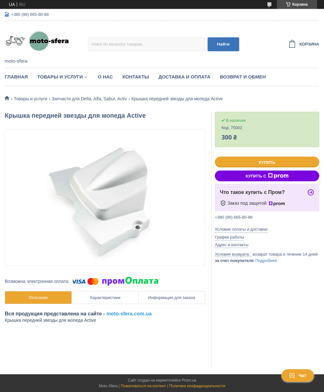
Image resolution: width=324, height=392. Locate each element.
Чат (297, 375)
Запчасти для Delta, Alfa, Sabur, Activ (89, 98)
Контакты (135, 76)
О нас (105, 76)
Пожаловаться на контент (143, 386)
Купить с (267, 176)
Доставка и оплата (184, 76)
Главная (16, 76)
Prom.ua (189, 380)
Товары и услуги (60, 76)
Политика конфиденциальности (197, 386)
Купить (267, 162)
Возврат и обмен (243, 76)
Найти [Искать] (223, 44)
